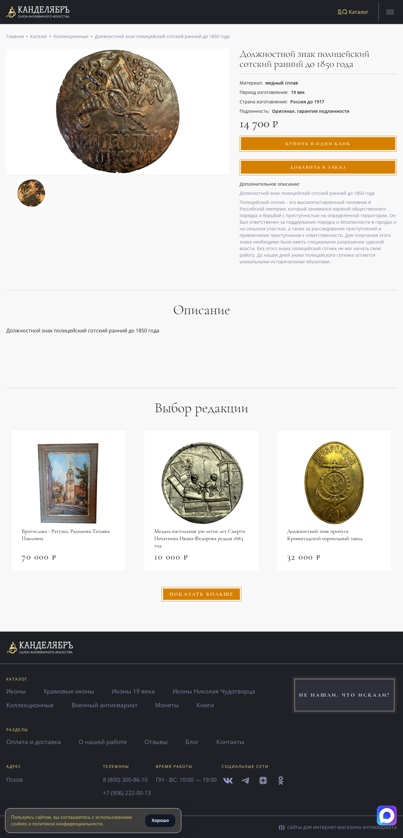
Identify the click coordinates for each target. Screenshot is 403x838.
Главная (15, 38)
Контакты (235, 741)
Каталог (38, 38)
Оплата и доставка (34, 741)
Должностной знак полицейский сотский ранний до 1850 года (162, 38)
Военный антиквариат (107, 705)
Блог (196, 741)
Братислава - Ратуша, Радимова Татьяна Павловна (67, 536)
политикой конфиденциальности (67, 823)
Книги (211, 705)
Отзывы (160, 741)
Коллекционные (71, 38)
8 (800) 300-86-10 (125, 779)
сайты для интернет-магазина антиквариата (338, 827)
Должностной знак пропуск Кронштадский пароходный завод (326, 536)
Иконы (16, 691)
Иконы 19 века (137, 691)
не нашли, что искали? (344, 695)
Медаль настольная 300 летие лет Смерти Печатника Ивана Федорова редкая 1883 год (201, 540)
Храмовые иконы (70, 691)
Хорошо (160, 820)
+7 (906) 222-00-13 (127, 793)
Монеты (172, 705)
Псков (14, 779)
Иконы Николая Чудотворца (219, 691)
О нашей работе (105, 741)
